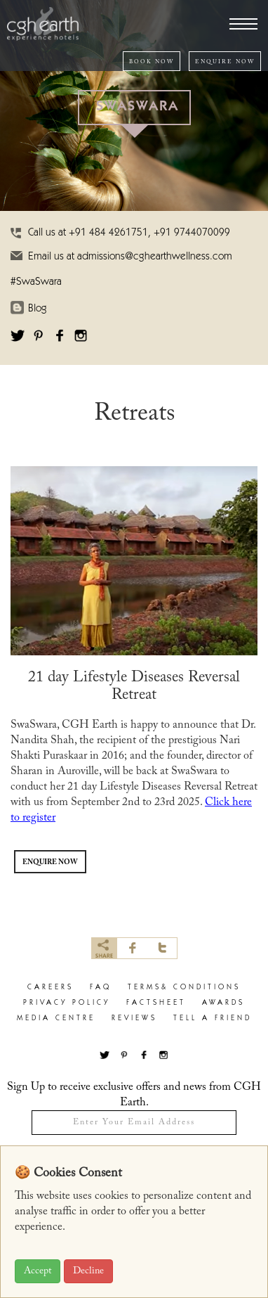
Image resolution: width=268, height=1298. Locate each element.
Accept (37, 1271)
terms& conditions (184, 987)
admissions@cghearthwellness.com (154, 257)
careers (50, 987)
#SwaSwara (36, 282)
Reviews (134, 1018)
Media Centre (56, 1018)
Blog (37, 309)
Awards (223, 1003)
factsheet (156, 1003)
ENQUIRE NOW (225, 62)
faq (101, 987)
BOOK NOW (151, 62)
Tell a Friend (212, 1018)
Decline (88, 1271)
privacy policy (66, 1003)
